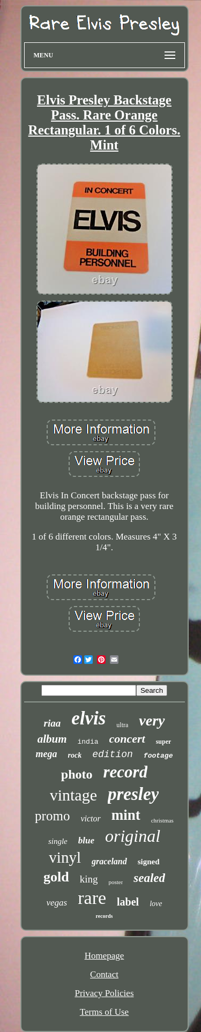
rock (75, 755)
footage (158, 756)
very (152, 720)
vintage (73, 795)
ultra (122, 725)
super (164, 741)
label (128, 902)
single (58, 841)
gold (56, 877)
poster (115, 882)
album (52, 738)
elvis (88, 718)
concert (127, 738)
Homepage (104, 956)
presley (133, 794)
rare (92, 898)
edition (112, 754)
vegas (57, 903)
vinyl (65, 857)
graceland (109, 861)
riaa (52, 723)
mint (125, 815)
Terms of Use (104, 1012)
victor (90, 818)
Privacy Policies (104, 993)
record (125, 771)
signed (149, 861)
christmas (162, 820)
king (89, 879)
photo (77, 774)
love (156, 904)
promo (52, 816)
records (104, 916)
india (87, 742)
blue (86, 840)
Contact (104, 974)
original (132, 836)
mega (46, 754)
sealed (149, 878)
